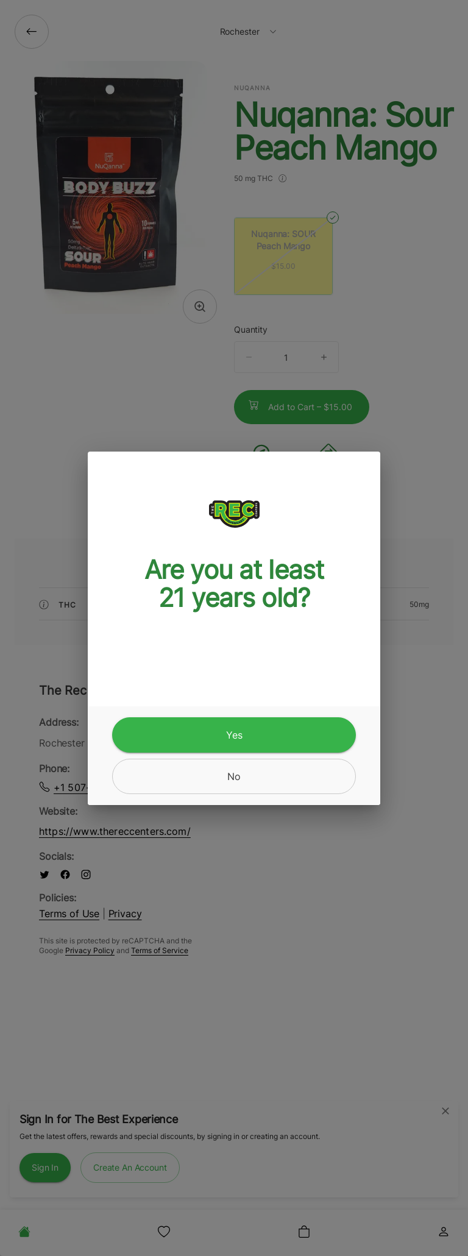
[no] (234, 776)
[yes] (234, 735)
